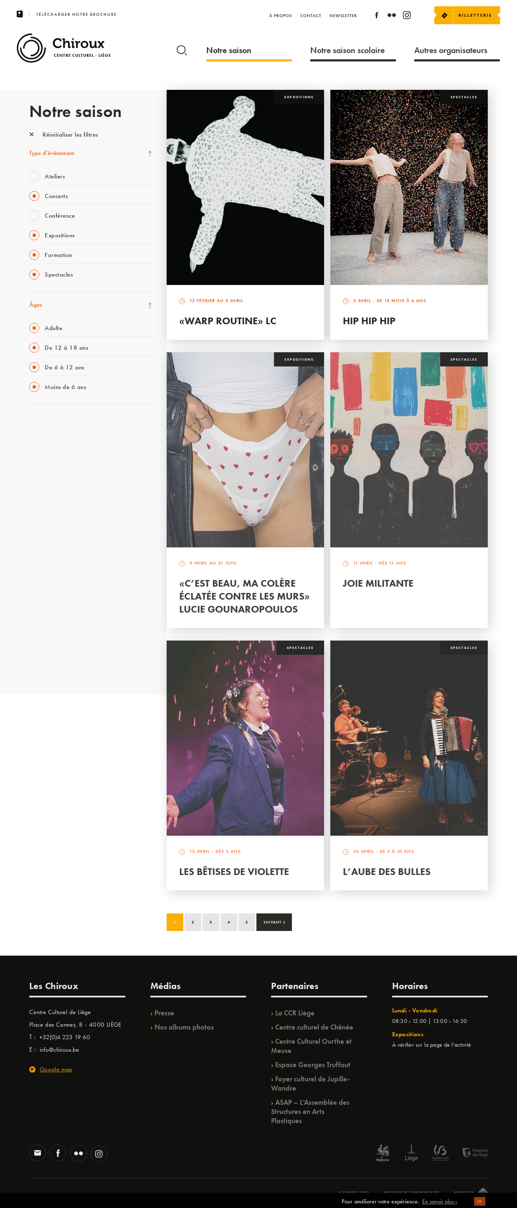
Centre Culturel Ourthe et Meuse (311, 1046)
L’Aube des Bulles (387, 871)
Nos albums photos (184, 1027)
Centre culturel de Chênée (314, 1027)
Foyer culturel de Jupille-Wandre (310, 1083)
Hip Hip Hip (369, 320)
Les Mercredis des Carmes (61, 459)
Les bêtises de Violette (234, 871)
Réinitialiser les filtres (63, 134)
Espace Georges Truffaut (312, 1064)
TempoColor (44, 614)
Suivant (275, 921)
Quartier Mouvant (52, 562)
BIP (33, 528)
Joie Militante (378, 583)
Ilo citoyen (42, 597)
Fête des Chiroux (50, 425)
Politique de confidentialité (411, 1192)
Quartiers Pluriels (50, 579)
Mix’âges (40, 477)
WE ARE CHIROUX (53, 648)
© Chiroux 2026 (354, 1192)
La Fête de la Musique (56, 442)
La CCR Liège (294, 1012)
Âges (35, 304)
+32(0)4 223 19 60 (64, 1037)
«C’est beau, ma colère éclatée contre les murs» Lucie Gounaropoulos (244, 596)
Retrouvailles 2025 (53, 665)
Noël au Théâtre (49, 631)
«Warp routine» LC (227, 320)
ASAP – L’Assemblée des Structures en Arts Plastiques (310, 1111)
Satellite (39, 511)
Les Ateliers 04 (47, 545)
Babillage (41, 494)
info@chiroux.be (59, 1049)
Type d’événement (51, 153)
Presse (164, 1012)
